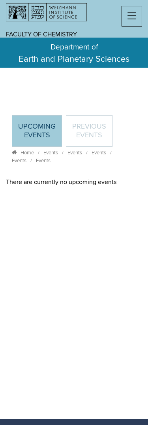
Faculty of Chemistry (41, 34)
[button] (132, 16)
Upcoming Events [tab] (40, 134)
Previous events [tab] (89, 131)
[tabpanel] (74, 182)
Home (27, 153)
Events (50, 153)
